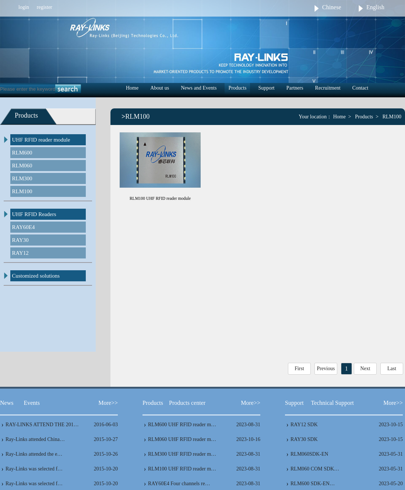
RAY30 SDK (304, 439)
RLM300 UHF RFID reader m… (182, 454)
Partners (294, 88)
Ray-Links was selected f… (34, 469)
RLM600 (22, 153)
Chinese (331, 7)
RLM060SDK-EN (309, 454)
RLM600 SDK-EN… (312, 483)
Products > (366, 116)
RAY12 (20, 253)
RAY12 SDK (304, 424)
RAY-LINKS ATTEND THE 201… (42, 424)
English (375, 7)
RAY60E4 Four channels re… (179, 483)
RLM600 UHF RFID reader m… (182, 424)
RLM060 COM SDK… (314, 469)
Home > (342, 116)
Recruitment (328, 88)
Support (266, 88)
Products (237, 88)
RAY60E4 (23, 227)
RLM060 (22, 165)
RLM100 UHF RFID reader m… (182, 469)
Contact (360, 88)
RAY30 (20, 240)
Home (132, 88)
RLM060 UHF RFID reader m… (182, 439)
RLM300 (22, 178)
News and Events (198, 88)
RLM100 (22, 191)
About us (159, 88)
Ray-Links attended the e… (34, 454)
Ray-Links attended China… (35, 439)
